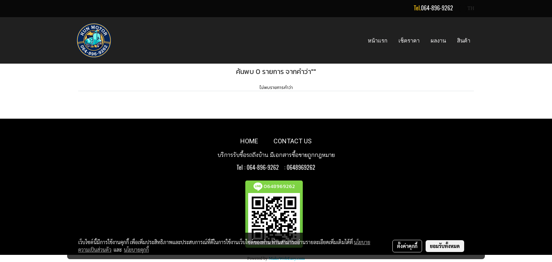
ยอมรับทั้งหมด (445, 246)
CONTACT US (293, 141)
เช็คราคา (409, 40)
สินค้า (463, 40)
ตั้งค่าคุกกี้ (407, 246)
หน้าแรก (377, 40)
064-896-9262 (437, 8)
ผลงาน (438, 40)
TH (467, 8)
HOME (249, 141)
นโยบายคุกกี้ (136, 249)
